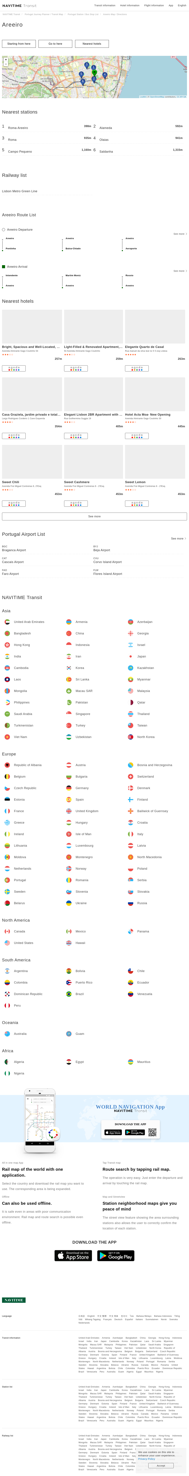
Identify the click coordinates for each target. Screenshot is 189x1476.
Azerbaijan (118, 1338)
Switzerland (151, 1351)
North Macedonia (101, 1361)
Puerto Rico (143, 1368)
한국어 (124, 1316)
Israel (81, 1341)
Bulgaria (139, 1351)
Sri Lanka (156, 1341)
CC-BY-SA (181, 97)
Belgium (128, 1351)
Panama (165, 1365)
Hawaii (90, 1368)
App (171, 5)
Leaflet (143, 97)
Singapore (168, 1344)
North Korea (155, 1348)
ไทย (132, 1316)
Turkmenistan (96, 1348)
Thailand (82, 1348)
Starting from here (18, 43)
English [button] (182, 5)
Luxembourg (157, 1358)
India (89, 1341)
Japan (103, 1341)
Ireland (112, 1358)
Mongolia (82, 1344)
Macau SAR (96, 1344)
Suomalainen (152, 1319)
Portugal (150, 1361)
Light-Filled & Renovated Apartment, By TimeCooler (103, 347)
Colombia (130, 1368)
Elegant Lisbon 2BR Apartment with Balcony (98, 414)
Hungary (92, 1358)
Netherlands (118, 1361)
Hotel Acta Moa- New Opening (147, 414)
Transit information (104, 5)
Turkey (108, 1348)
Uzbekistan (141, 1348)
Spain (114, 1355)
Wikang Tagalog (93, 1319)
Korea (125, 1341)
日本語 (81, 1316)
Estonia (105, 1355)
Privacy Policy (146, 1458)
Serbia (172, 1361)
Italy (134, 1358)
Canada (144, 1365)
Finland (123, 1355)
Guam (121, 1372)
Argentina (101, 1368)
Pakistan (133, 1344)
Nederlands (84, 1323)
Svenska (173, 1319)
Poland (140, 1361)
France (133, 1355)
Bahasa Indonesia (163, 1316)
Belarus (115, 1365)
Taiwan (118, 1348)
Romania (161, 1361)
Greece (82, 1358)
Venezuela (92, 1372)
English (91, 1316)
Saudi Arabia (154, 1344)
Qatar (143, 1344)
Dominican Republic (172, 1368)
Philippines (121, 1344)
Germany (82, 1355)
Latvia (168, 1358)
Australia (111, 1372)
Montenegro (84, 1361)
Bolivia (112, 1368)
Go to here (55, 43)
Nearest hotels (92, 43)
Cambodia (114, 1341)
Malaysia (108, 1344)
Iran (96, 1341)
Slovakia (104, 1365)
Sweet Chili (10, 482)
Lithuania (143, 1358)
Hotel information (129, 5)
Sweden (82, 1365)
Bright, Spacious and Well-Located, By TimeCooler (40, 347)
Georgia (152, 1338)
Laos (146, 1341)
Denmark (94, 1355)
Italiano (139, 1319)
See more (180, 234)
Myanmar (168, 1341)
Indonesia (177, 1338)
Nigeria (159, 1372)
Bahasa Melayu (144, 1316)
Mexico (154, 1365)
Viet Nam (128, 1348)
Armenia (106, 1338)
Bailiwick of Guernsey (168, 1355)
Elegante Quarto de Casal (144, 347)
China (143, 1338)
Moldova (178, 1358)
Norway (130, 1361)
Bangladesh (131, 1338)
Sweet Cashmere (77, 482)
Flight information (154, 5)
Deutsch (118, 1319)
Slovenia (93, 1365)
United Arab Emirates (88, 1338)
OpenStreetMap (157, 97)
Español (129, 1319)
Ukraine (125, 1365)
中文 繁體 (101, 1316)
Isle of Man (123, 1358)
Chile (120, 1368)
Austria (91, 1351)
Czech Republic (167, 1351)
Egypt (139, 1372)
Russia (134, 1365)
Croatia (102, 1358)
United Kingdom (147, 1355)
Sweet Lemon (135, 482)
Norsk (164, 1319)
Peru (102, 1372)
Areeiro (12, 24)
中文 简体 (113, 1316)
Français (107, 1319)
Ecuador (156, 1368)
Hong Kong (164, 1338)
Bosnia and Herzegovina (110, 1351)
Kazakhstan (136, 1341)
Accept (161, 1465)
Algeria (130, 1372)
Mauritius (148, 1372)
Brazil (81, 1372)
